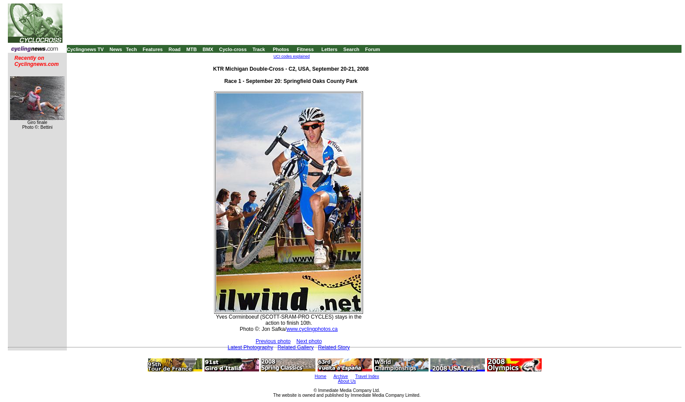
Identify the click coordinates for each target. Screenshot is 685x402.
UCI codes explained (291, 56)
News (116, 49)
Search (351, 49)
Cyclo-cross (233, 49)
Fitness (305, 49)
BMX (208, 49)
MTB (192, 49)
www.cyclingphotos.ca (312, 329)
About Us (347, 381)
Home (320, 376)
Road (175, 49)
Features (153, 49)
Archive (340, 376)
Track (259, 49)
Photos (281, 49)
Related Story (334, 347)
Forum (372, 49)
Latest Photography (250, 347)
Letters (330, 49)
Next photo (309, 341)
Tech (131, 49)
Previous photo (273, 341)
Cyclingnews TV (85, 49)
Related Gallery (295, 347)
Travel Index (367, 376)
